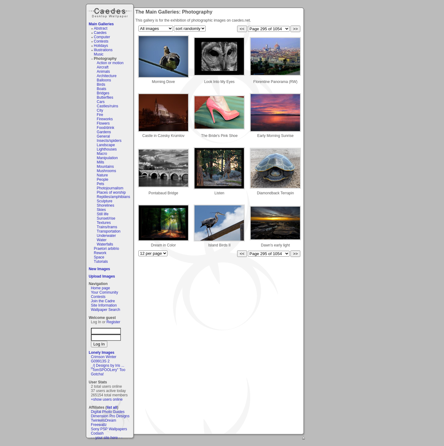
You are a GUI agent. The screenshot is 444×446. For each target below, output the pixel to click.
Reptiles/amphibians (113, 197)
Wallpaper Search (105, 310)
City (100, 110)
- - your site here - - (106, 438)
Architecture (107, 76)
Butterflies (105, 97)
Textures (104, 223)
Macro (102, 153)
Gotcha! (97, 374)
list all (112, 407)
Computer (102, 37)
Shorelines (105, 205)
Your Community (104, 292)
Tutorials (101, 261)
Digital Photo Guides (108, 412)
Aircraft (103, 67)
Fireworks (105, 119)
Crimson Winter (104, 357)
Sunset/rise (106, 218)
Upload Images (102, 276)
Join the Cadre (103, 301)
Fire (100, 115)
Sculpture (105, 201)
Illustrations (103, 50)
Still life (103, 214)
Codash (97, 433)
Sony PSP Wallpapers (109, 429)
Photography (105, 58)
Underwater (106, 235)
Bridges (103, 93)
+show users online (107, 399)
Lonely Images (101, 352)
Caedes (110, 12)
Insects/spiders (109, 140)
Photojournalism (110, 188)
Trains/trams (107, 227)
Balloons (104, 80)
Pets (100, 184)
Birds (101, 84)
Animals (103, 71)
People (102, 179)
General (103, 136)
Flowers (103, 123)
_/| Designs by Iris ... (108, 365)
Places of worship (111, 192)
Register (113, 322)
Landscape (106, 145)
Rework (100, 253)
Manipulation (107, 158)
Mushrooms (106, 171)
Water (102, 240)
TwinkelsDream (103, 420)
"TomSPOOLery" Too (108, 370)
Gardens (104, 132)
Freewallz (99, 425)
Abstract (100, 28)
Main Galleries (101, 24)
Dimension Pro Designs (110, 416)
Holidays (101, 45)
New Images (99, 269)
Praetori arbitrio (106, 248)
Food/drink (105, 128)
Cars (101, 102)
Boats (101, 89)
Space (99, 257)
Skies (101, 210)
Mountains (105, 166)
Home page (100, 288)
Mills (100, 162)
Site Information (104, 305)
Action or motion (110, 63)
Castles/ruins (107, 106)
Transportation (109, 231)
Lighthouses (107, 149)
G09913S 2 (100, 361)
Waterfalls (105, 244)
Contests (101, 41)
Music (98, 54)
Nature (102, 175)
